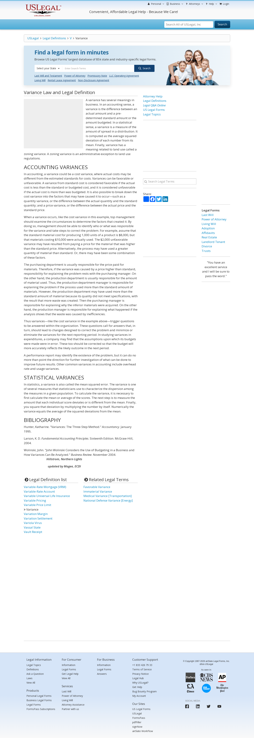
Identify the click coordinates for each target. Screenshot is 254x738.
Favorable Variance (96, 487)
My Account (139, 695)
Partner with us (70, 709)
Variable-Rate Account (39, 491)
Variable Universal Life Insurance (47, 496)
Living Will (40, 80)
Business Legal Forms (39, 700)
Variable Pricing (35, 500)
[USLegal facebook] (187, 706)
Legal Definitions (54, 38)
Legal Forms (33, 704)
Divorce (207, 246)
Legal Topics (152, 114)
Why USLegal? (140, 682)
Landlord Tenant (213, 242)
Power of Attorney (74, 75)
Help (211, 4)
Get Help (137, 687)
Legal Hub (138, 678)
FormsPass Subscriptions (40, 709)
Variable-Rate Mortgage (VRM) (45, 487)
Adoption (208, 228)
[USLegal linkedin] (198, 706)
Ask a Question (35, 673)
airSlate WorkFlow (142, 731)
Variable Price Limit (37, 505)
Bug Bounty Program (144, 691)
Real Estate (209, 237)
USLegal (33, 38)
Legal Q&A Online (154, 105)
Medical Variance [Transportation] (107, 496)
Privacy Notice (140, 673)
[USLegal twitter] (208, 706)
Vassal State (32, 527)
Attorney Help (152, 96)
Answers (102, 673)
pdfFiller (136, 722)
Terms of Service (142, 669)
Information (68, 665)
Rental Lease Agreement (62, 80)
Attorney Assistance (73, 704)
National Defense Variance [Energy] (108, 500)
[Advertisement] (53, 123)
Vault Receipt (33, 532)
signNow (137, 726)
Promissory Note (97, 75)
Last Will (208, 215)
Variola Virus (33, 523)
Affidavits (208, 233)
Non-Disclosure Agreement (93, 80)
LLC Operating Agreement (124, 75)
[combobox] (48, 68)
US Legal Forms (154, 110)
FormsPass (138, 718)
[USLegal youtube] (219, 706)
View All (30, 682)
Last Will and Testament (48, 75)
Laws (29, 678)
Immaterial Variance (97, 491)
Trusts (206, 251)
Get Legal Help (70, 673)
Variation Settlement (38, 518)
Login (224, 3)
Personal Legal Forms (39, 695)
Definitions (32, 669)
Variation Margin (36, 514)
